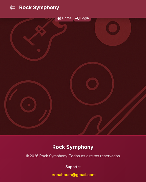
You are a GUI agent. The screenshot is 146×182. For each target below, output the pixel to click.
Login (82, 18)
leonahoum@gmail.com (73, 174)
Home (64, 18)
